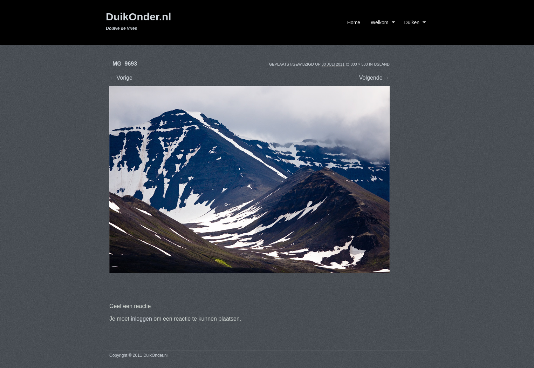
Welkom (381, 23)
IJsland (382, 64)
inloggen (141, 319)
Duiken (413, 23)
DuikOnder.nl (138, 16)
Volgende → (374, 78)
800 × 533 (359, 64)
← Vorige (120, 78)
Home (353, 22)
